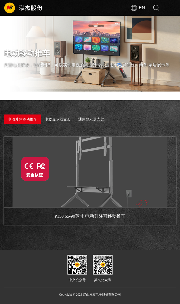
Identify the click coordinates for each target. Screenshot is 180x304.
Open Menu (172, 8)
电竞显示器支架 (58, 119)
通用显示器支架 (91, 119)
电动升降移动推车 (22, 119)
